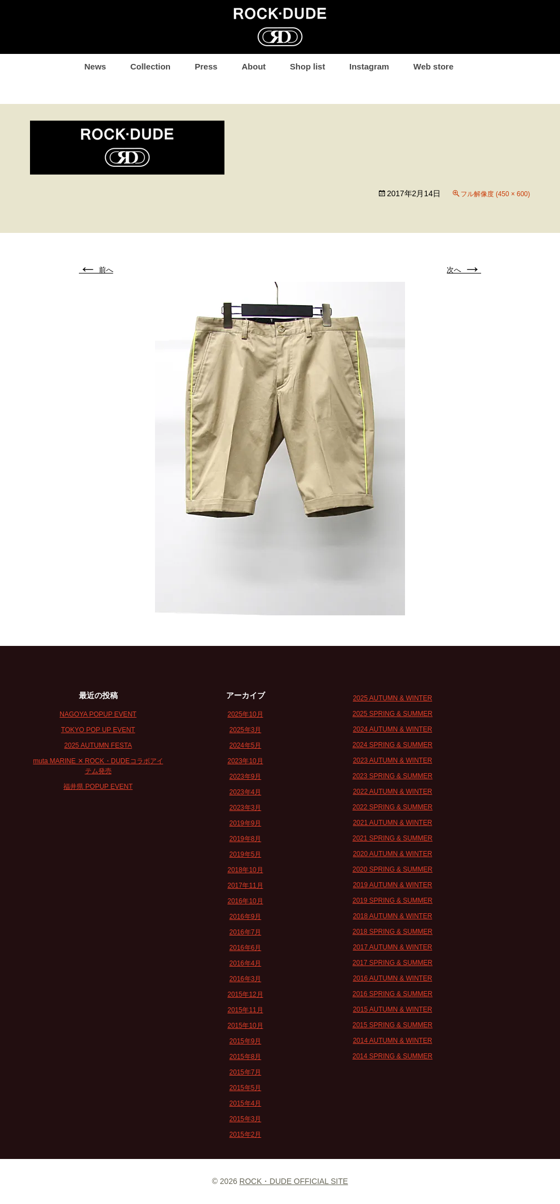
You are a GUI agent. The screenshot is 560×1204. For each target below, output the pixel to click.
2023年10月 (245, 761)
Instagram (369, 66)
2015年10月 (245, 1025)
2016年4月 (245, 963)
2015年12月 (245, 994)
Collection (150, 66)
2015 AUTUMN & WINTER (392, 1009)
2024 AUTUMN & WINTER (392, 729)
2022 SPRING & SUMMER (392, 807)
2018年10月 (245, 870)
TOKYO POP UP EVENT (98, 730)
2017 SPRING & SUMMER (392, 963)
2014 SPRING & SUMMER (392, 1056)
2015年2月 (245, 1134)
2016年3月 (245, 979)
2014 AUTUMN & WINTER (392, 1040)
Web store (433, 66)
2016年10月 (245, 901)
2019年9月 (245, 823)
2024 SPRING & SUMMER (392, 745)
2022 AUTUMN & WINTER (392, 791)
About (254, 66)
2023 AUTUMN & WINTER (392, 760)
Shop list (307, 66)
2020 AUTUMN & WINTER (392, 854)
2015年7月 (245, 1072)
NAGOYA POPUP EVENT (97, 714)
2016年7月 (245, 932)
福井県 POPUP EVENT (97, 786)
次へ (464, 270)
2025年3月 (245, 730)
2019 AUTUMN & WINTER (392, 885)
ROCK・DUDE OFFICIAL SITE (293, 1181)
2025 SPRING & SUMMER (392, 714)
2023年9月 (245, 776)
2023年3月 (245, 808)
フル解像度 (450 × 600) (495, 194)
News (95, 66)
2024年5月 (245, 745)
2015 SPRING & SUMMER (392, 1025)
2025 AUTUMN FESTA (98, 745)
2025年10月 (245, 714)
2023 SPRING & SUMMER (392, 776)
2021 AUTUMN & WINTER (392, 823)
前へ (96, 270)
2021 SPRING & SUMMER (392, 838)
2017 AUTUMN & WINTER (392, 947)
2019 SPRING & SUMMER (392, 900)
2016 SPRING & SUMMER (392, 994)
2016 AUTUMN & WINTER (392, 978)
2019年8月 (245, 839)
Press (206, 66)
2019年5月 (245, 854)
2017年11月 (245, 885)
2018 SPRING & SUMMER (392, 932)
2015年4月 (245, 1103)
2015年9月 (245, 1041)
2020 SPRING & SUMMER (392, 869)
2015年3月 (245, 1119)
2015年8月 (245, 1057)
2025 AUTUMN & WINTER (392, 698)
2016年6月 (245, 948)
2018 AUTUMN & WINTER (392, 916)
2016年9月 (245, 917)
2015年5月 (245, 1088)
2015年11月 (245, 1010)
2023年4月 (245, 792)
